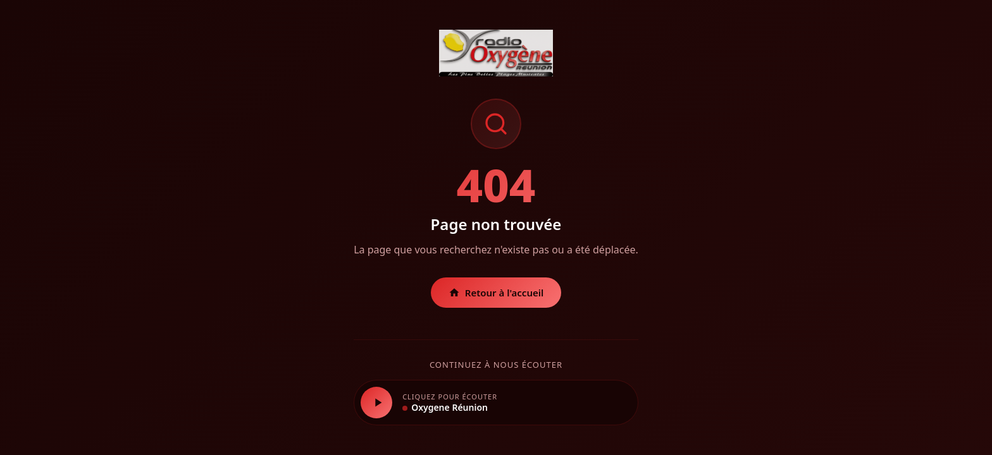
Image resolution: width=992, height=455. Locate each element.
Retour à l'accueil (496, 292)
